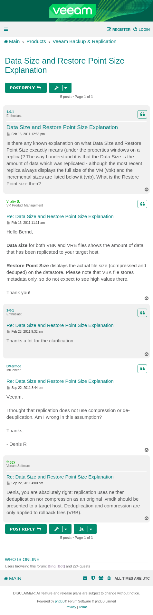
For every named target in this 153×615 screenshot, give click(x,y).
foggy (10, 462)
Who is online (22, 559)
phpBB (60, 601)
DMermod (13, 366)
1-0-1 (10, 112)
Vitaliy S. (13, 201)
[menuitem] (141, 29)
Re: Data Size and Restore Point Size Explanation (60, 216)
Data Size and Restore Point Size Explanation (64, 65)
